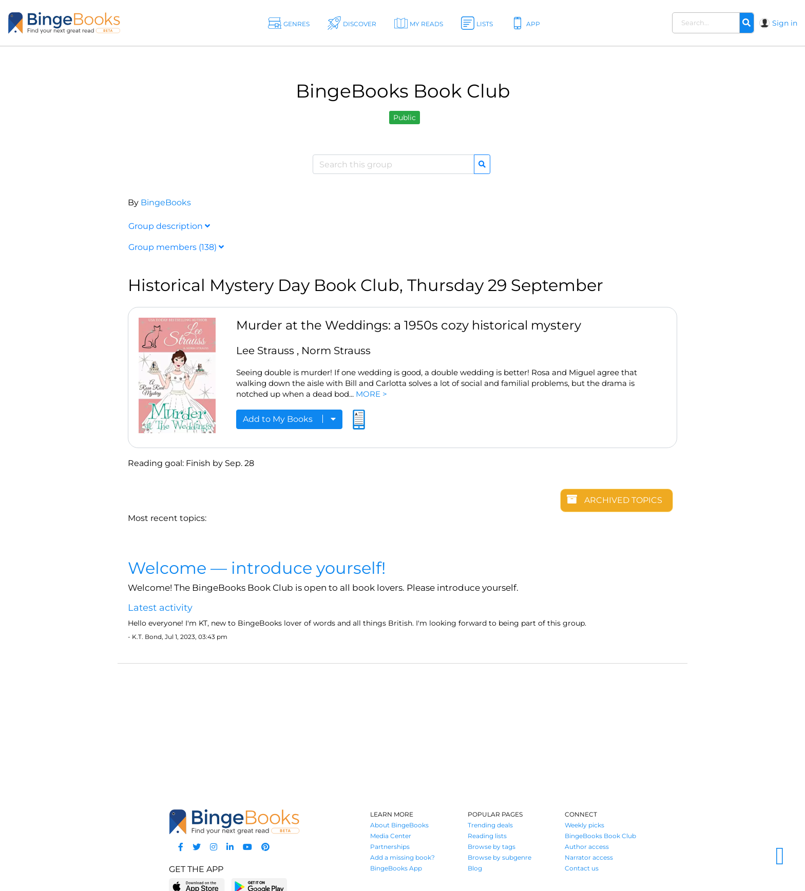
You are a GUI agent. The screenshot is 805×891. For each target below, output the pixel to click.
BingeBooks (166, 202)
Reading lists (487, 836)
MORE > (371, 394)
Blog (475, 868)
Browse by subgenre (499, 857)
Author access (587, 846)
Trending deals (490, 825)
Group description (169, 226)
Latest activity (160, 607)
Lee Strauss (265, 350)
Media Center (390, 836)
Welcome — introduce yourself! (257, 568)
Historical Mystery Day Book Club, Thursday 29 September (365, 285)
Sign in (784, 23)
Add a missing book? (402, 857)
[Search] (746, 23)
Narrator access (589, 857)
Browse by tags (491, 846)
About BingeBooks (399, 825)
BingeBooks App (396, 868)
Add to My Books (289, 419)
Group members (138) (176, 247)
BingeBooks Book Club (600, 836)
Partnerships (390, 846)
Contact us (582, 868)
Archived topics (614, 499)
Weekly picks (584, 825)
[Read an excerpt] (359, 423)
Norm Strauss (336, 350)
